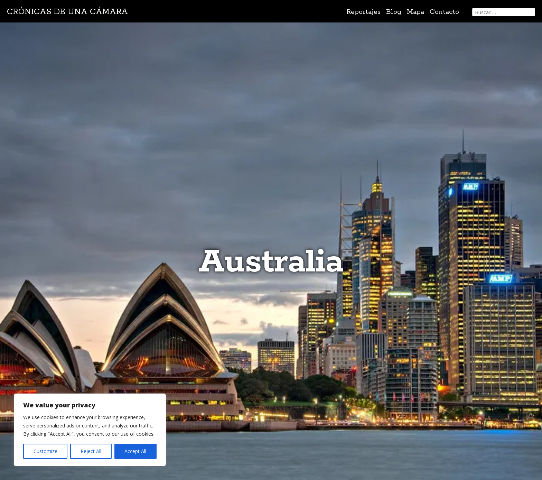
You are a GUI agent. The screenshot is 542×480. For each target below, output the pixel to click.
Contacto (444, 12)
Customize (45, 451)
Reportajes (363, 12)
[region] (90, 430)
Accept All (135, 451)
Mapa (415, 12)
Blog (393, 12)
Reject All (91, 451)
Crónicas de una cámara (67, 12)
